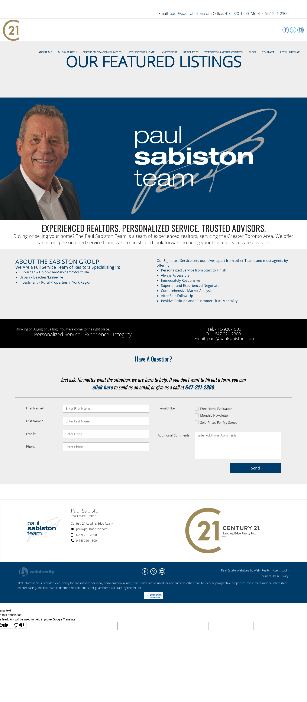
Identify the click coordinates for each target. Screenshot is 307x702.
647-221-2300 (276, 13)
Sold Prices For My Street (216, 444)
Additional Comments (174, 457)
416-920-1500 (237, 13)
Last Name (34, 443)
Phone (30, 469)
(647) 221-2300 (86, 557)
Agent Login (280, 593)
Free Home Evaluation (214, 431)
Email (31, 456)
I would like (166, 430)
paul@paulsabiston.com (191, 13)
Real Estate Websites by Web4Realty (245, 593)
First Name (35, 430)
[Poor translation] (19, 647)
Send (255, 490)
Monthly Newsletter (212, 437)
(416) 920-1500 (86, 563)
